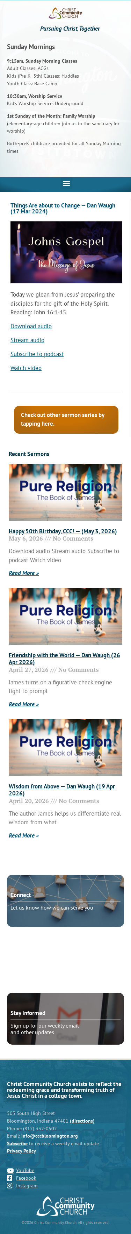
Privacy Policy (21, 1150)
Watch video (26, 368)
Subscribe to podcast (37, 354)
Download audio (31, 326)
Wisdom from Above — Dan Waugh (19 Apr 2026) (62, 790)
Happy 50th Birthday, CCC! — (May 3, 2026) (63, 531)
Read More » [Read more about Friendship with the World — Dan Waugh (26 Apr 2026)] (24, 704)
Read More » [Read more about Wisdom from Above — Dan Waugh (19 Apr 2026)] (24, 835)
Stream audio (27, 340)
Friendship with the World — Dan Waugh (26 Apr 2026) (64, 658)
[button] (66, 183)
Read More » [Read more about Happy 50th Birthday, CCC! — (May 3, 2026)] (24, 573)
